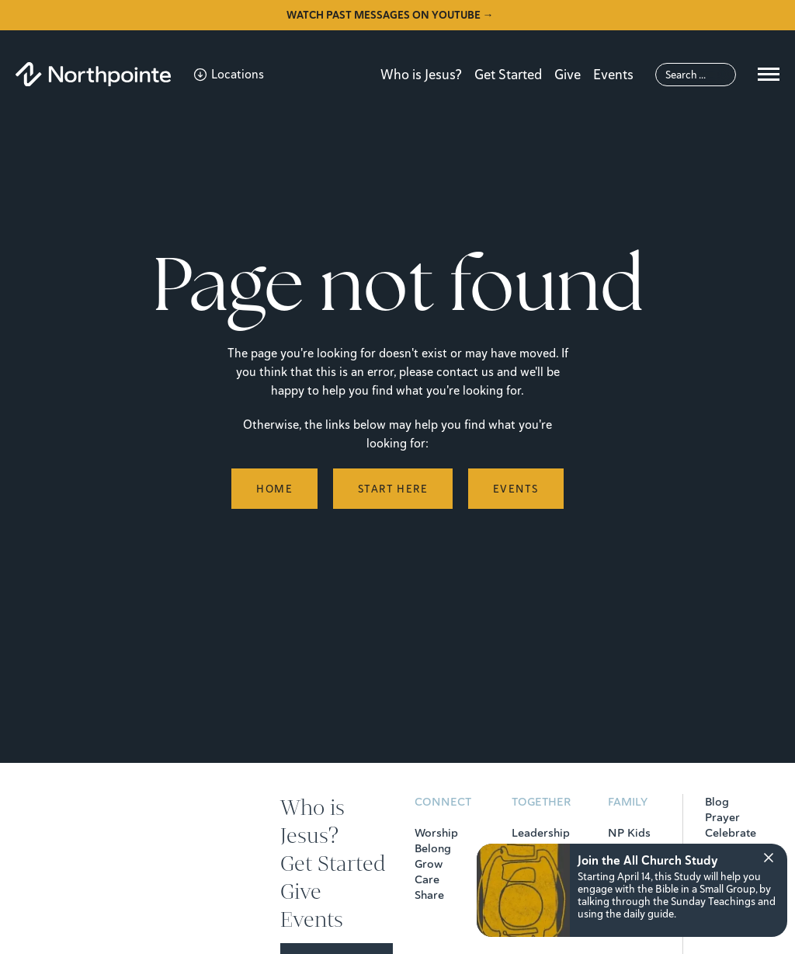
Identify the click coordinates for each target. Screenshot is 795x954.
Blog (717, 802)
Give (567, 74)
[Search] (695, 74)
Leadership (541, 833)
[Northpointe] (93, 74)
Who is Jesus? (421, 74)
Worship (436, 833)
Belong (433, 848)
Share (429, 895)
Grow (429, 864)
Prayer (722, 817)
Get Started (508, 74)
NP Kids (629, 833)
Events (613, 74)
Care (427, 879)
